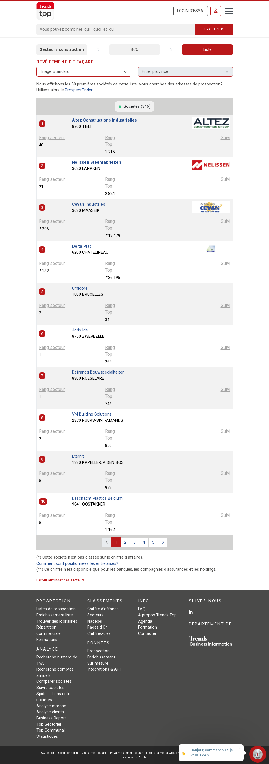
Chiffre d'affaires (103, 609)
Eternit (78, 456)
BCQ (135, 49)
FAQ (141, 609)
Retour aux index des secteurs (60, 580)
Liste (207, 49)
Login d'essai (190, 10)
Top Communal (50, 730)
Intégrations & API (104, 669)
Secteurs (95, 615)
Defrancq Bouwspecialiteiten (98, 372)
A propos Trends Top (157, 615)
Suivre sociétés (50, 687)
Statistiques (47, 736)
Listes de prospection (56, 609)
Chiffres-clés (99, 633)
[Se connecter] (215, 11)
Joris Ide (80, 330)
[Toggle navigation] (227, 10)
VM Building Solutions (91, 414)
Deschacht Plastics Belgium (97, 498)
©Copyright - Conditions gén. (60, 752)
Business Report (51, 718)
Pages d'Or (97, 627)
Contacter (147, 633)
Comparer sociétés (53, 681)
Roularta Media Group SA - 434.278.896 (175, 752)
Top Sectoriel (48, 724)
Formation (147, 627)
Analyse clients (50, 712)
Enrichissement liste (54, 615)
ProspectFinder (78, 90)
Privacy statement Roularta (127, 752)
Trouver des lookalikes (56, 621)
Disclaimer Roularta (94, 752)
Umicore (80, 288)
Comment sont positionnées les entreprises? (77, 563)
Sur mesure (97, 663)
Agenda (145, 621)
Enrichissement (101, 657)
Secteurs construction (62, 49)
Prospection (98, 651)
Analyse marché (51, 706)
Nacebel (94, 621)
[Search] (115, 29)
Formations (46, 639)
